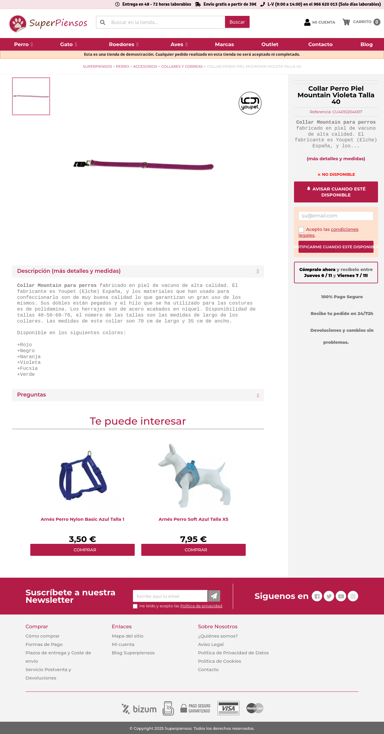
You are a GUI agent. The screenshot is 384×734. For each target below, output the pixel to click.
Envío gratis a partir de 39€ (229, 4)
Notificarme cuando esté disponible (336, 246)
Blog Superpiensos (133, 653)
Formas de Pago (44, 644)
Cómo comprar (43, 636)
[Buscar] (173, 22)
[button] (23, 44)
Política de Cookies (219, 661)
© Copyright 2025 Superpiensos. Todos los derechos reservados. (192, 728)
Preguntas (31, 395)
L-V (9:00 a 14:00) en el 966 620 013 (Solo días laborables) (324, 4)
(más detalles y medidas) (336, 158)
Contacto (208, 669)
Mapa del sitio (127, 636)
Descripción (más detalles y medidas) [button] (69, 271)
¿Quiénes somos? (218, 636)
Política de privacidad (201, 605)
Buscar (237, 22)
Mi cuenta (123, 644)
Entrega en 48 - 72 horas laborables (156, 4)
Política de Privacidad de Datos (233, 653)
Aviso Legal (211, 644)
